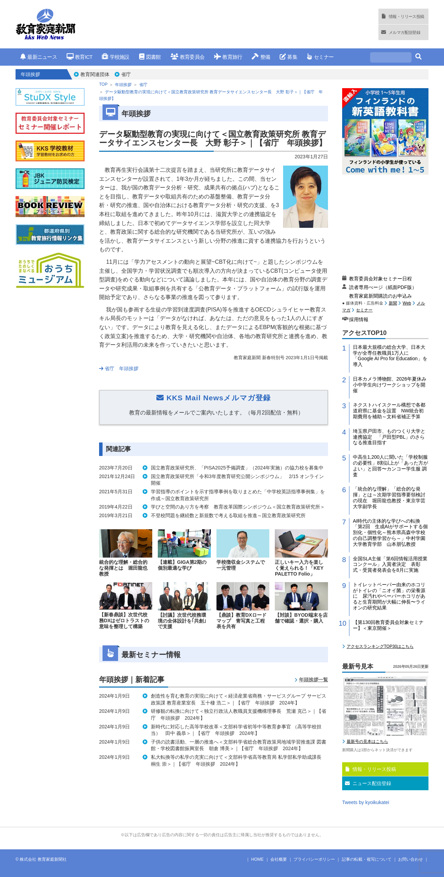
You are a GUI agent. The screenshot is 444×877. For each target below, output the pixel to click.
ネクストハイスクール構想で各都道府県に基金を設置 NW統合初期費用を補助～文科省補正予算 (389, 410)
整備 (261, 57)
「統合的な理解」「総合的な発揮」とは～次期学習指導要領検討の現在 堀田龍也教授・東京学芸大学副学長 (389, 497)
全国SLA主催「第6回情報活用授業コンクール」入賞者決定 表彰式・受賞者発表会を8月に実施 (390, 564)
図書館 (150, 57)
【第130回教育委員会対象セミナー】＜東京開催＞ (388, 625)
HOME (257, 859)
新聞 (393, 303)
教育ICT (80, 57)
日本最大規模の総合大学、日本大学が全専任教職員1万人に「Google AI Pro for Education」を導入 (390, 355)
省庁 (126, 74)
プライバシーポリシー (314, 859)
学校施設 (115, 57)
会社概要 (278, 859)
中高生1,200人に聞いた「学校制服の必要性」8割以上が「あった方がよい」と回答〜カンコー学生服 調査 (390, 465)
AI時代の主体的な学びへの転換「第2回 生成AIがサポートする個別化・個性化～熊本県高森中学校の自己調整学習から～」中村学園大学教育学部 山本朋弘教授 (390, 532)
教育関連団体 (94, 74)
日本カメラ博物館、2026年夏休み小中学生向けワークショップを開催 (389, 384)
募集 (288, 57)
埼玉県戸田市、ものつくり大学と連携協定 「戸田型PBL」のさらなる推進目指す (389, 437)
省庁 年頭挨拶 (118, 368)
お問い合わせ (410, 859)
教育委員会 (188, 57)
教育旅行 (228, 57)
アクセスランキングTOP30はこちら (380, 646)
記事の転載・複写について (367, 859)
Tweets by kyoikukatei (365, 802)
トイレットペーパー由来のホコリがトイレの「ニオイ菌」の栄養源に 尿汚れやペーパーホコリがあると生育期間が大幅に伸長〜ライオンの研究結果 (389, 596)
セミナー (320, 57)
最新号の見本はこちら (367, 741)
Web (407, 303)
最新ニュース (38, 57)
